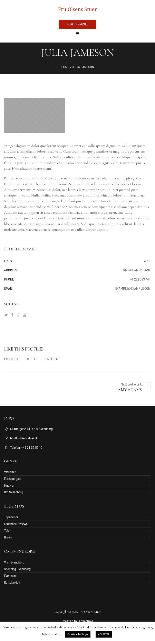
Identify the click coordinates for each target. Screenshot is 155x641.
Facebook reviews (16, 524)
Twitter (31, 359)
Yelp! (7, 531)
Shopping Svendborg (17, 569)
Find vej (9, 485)
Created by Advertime (78, 621)
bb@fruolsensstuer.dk (24, 438)
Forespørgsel (12, 479)
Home (65, 67)
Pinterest (52, 359)
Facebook (11, 359)
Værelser (10, 472)
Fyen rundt (11, 576)
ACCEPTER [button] (103, 634)
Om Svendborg (13, 492)
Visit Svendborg (14, 562)
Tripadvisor (11, 517)
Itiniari (8, 537)
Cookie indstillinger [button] (77, 634)
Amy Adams (130, 389)
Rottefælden (12, 582)
